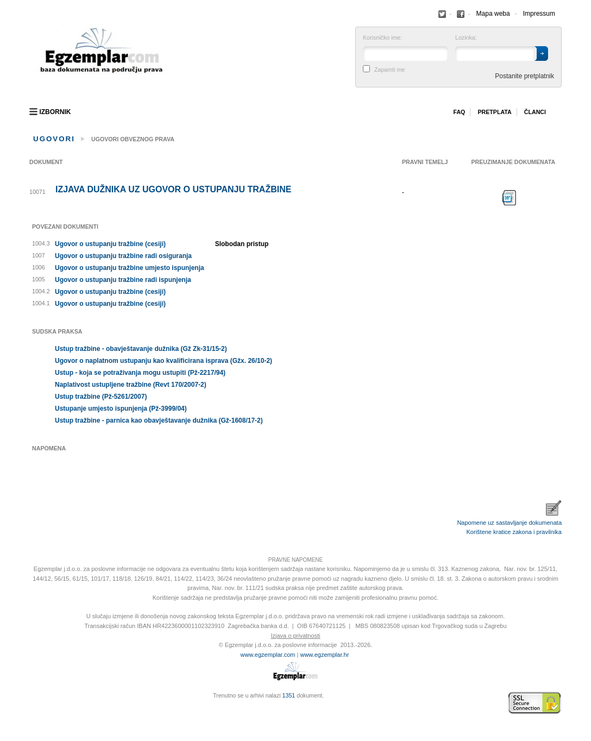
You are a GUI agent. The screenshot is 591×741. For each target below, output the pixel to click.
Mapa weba (493, 13)
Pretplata (494, 112)
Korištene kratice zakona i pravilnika (514, 532)
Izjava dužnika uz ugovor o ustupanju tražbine (173, 189)
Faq (459, 112)
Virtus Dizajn (32, 708)
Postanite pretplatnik (524, 76)
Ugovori (54, 139)
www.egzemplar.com (268, 654)
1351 (289, 695)
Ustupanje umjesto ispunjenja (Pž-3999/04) (121, 408)
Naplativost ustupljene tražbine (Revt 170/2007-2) (130, 384)
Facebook (442, 14)
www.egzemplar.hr (324, 654)
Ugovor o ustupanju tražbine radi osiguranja (123, 256)
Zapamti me (389, 70)
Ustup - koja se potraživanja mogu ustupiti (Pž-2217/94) (140, 372)
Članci (535, 112)
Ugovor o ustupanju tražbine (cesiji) (110, 244)
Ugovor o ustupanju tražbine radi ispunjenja (123, 280)
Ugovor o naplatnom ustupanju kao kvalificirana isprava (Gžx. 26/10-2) (163, 361)
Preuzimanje (509, 197)
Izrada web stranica (32, 703)
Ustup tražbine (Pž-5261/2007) (101, 396)
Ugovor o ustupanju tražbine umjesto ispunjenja (129, 268)
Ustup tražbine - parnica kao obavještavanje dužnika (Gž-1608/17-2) (159, 420)
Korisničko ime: (382, 38)
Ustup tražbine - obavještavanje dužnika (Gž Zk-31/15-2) (141, 349)
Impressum (539, 13)
